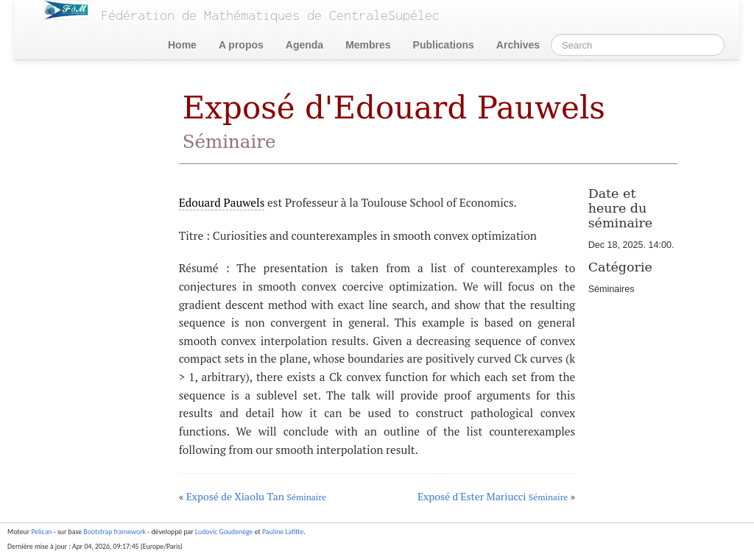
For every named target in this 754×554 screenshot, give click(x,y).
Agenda (304, 45)
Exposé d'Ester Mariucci (492, 496)
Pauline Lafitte (282, 532)
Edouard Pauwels (222, 202)
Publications (443, 45)
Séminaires (611, 289)
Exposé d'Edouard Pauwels (394, 121)
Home (182, 45)
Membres (367, 45)
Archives (518, 45)
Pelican (41, 532)
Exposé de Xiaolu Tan (256, 496)
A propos (241, 45)
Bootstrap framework (114, 532)
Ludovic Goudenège (224, 532)
